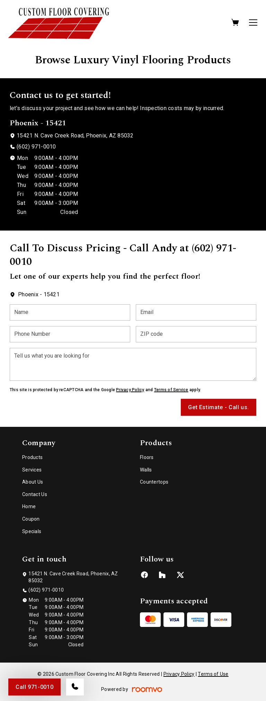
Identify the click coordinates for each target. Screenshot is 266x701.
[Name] (70, 312)
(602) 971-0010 (36, 146)
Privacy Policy (130, 389)
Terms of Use (213, 674)
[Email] (196, 312)
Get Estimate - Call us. (218, 407)
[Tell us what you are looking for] (133, 364)
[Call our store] (75, 686)
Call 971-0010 (34, 687)
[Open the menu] (253, 22)
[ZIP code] (196, 334)
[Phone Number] (70, 334)
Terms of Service (171, 389)
